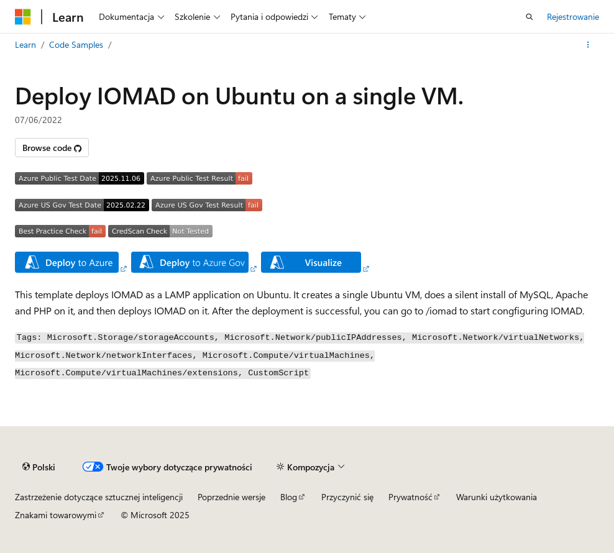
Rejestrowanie (573, 16)
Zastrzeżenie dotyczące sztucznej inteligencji (99, 497)
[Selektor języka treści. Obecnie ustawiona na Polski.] (39, 467)
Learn (25, 44)
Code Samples (76, 44)
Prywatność (410, 497)
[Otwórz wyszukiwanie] (529, 17)
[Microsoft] (23, 17)
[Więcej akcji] (588, 45)
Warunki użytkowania (496, 497)
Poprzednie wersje (231, 497)
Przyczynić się (347, 497)
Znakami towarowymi (55, 515)
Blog (288, 497)
